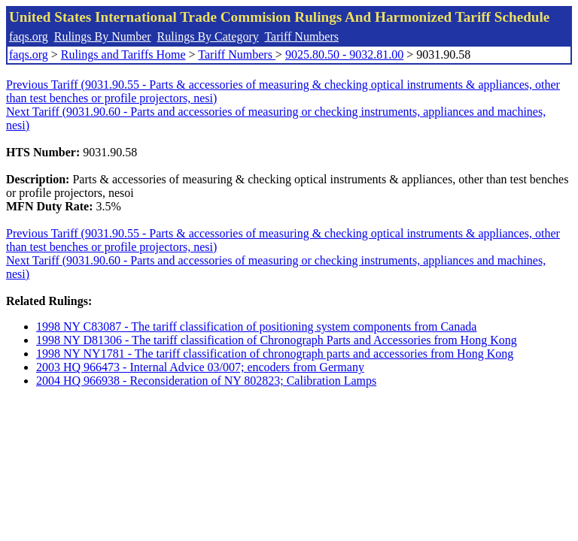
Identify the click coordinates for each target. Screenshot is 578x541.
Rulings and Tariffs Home (123, 54)
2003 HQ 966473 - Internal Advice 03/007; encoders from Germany (200, 367)
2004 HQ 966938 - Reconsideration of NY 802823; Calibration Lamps (206, 380)
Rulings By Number (102, 36)
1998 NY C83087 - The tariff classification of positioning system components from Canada (256, 326)
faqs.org (28, 36)
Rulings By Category (208, 36)
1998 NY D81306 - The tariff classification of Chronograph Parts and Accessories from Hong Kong (276, 340)
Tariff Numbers (301, 36)
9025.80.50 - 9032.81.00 (344, 54)
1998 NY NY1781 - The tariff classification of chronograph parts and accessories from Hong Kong (274, 353)
